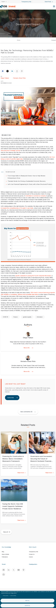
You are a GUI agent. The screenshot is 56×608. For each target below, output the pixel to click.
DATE (2, 81)
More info (28, 348)
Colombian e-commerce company (35, 196)
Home (13, 18)
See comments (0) (26, 412)
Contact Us (31, 554)
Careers (31, 557)
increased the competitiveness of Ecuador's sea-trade (17, 208)
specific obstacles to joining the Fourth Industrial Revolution (33, 275)
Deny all (27, 600)
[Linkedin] (8, 570)
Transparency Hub (26, 1)
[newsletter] (3, 574)
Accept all (27, 605)
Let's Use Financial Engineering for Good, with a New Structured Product (30, 184)
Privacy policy (5, 595)
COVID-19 (5, 317)
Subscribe (12, 397)
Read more (21, 473)
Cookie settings (13, 595)
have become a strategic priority (10, 150)
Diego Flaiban (5, 78)
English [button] (3, 1)
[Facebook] (3, 570)
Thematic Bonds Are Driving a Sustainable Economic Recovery (27, 181)
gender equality (27, 317)
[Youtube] (18, 570)
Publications (5, 557)
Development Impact (38, 18)
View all (6, 532)
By (1, 76)
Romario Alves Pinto (19, 78)
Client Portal (49, 1)
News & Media (5, 554)
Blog (3, 551)
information (40, 317)
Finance (15, 317)
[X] (13, 570)
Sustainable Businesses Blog (24, 18)
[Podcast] (23, 570)
